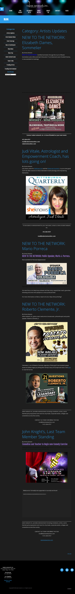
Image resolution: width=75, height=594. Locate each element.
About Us (48, 11)
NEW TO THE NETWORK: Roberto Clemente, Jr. (43, 306)
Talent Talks (11, 61)
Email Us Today (8, 580)
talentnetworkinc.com (47, 540)
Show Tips (10, 53)
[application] (46, 503)
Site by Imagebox (69, 588)
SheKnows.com (38, 168)
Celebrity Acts (29, 11)
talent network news (10, 57)
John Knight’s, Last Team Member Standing (43, 434)
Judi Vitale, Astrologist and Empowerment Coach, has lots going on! (45, 156)
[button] (2, 9)
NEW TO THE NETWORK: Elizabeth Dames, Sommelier (43, 42)
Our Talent (20, 11)
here (69, 367)
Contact (57, 11)
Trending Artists (11, 65)
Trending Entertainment (10, 69)
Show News (10, 49)
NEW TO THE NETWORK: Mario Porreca (43, 246)
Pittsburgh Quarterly (53, 168)
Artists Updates (11, 33)
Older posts (69, 553)
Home (10, 11)
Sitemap (8, 581)
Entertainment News (11, 37)
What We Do (39, 11)
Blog (67, 11)
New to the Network (10, 45)
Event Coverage (10, 41)
